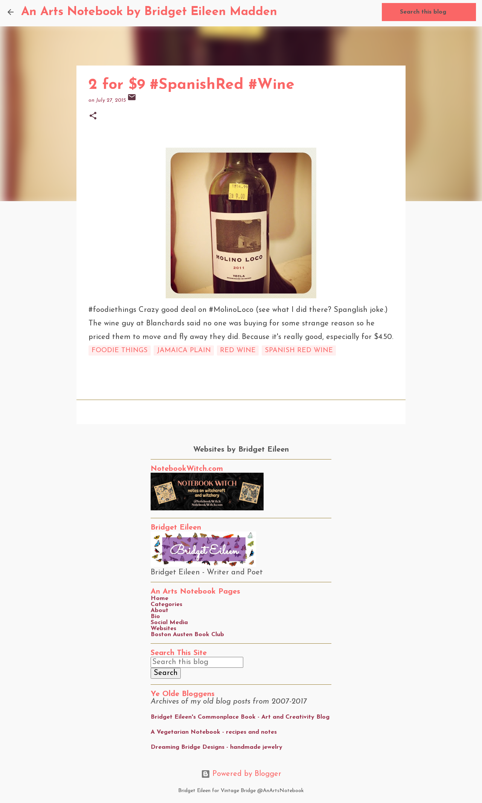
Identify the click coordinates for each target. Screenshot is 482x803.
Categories (166, 604)
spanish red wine (299, 350)
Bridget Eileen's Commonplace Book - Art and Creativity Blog (240, 717)
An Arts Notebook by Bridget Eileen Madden (149, 12)
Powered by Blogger (241, 774)
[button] (93, 116)
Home (159, 598)
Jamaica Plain (184, 350)
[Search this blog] (436, 12)
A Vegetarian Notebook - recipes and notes (214, 732)
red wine (238, 350)
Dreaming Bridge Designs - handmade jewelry (216, 747)
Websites (163, 629)
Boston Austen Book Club (187, 635)
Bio (155, 617)
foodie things (120, 350)
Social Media (169, 623)
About (159, 611)
